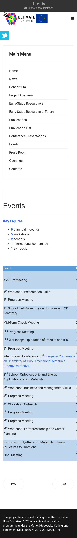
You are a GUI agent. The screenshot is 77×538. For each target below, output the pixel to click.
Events (14, 144)
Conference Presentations (27, 136)
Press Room (17, 152)
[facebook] (33, 3)
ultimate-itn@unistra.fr (40, 7)
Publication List (20, 128)
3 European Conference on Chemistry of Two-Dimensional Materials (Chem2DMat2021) (39, 361)
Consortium (17, 87)
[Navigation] (72, 19)
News (13, 79)
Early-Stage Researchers (26, 103)
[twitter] (38, 3)
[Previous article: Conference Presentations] (13, 484)
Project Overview (21, 95)
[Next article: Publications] (63, 484)
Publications (18, 120)
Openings (16, 161)
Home (13, 71)
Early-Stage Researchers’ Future (31, 112)
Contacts (15, 169)
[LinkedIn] (43, 3)
